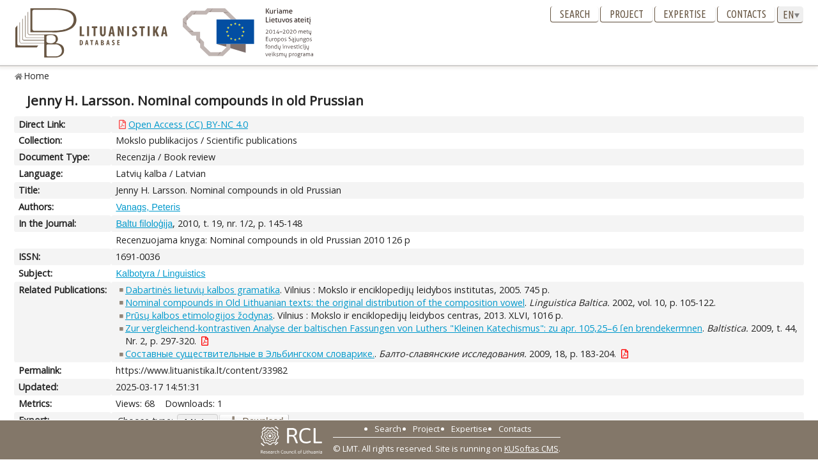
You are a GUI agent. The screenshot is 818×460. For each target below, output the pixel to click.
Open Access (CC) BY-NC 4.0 (188, 124)
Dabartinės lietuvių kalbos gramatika (202, 290)
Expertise (684, 14)
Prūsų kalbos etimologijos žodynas (199, 315)
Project (627, 14)
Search (575, 14)
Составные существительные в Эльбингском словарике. (249, 354)
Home (36, 76)
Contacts (746, 14)
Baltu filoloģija (144, 223)
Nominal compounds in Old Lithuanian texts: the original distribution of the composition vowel (325, 302)
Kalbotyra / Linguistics (160, 273)
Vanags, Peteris (148, 207)
